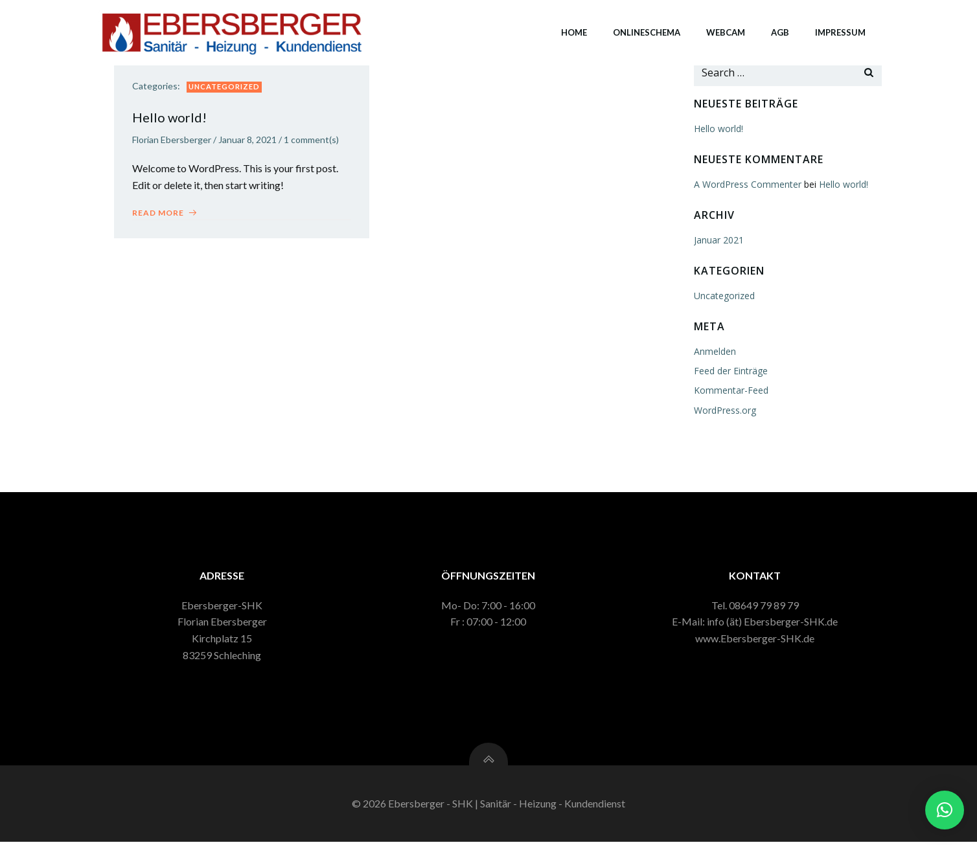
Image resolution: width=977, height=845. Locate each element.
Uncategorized (225, 87)
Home (573, 32)
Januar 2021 (718, 239)
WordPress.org (724, 409)
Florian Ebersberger (173, 140)
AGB (779, 32)
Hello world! (717, 128)
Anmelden (714, 350)
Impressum (839, 32)
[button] (944, 810)
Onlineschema (646, 32)
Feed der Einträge (730, 370)
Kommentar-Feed (730, 389)
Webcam (725, 32)
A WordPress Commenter (747, 183)
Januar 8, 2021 (249, 140)
